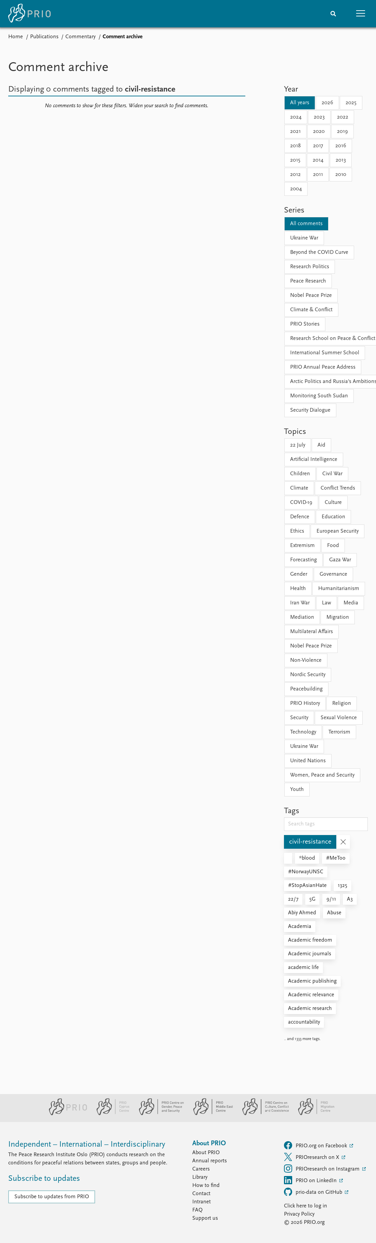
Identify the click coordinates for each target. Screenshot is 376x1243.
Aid (321, 445)
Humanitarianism (338, 588)
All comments (306, 224)
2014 (318, 160)
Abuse (334, 913)
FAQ (197, 1210)
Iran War (300, 603)
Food (333, 545)
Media (350, 603)
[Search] (333, 13)
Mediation (302, 617)
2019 (342, 131)
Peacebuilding (306, 689)
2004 (296, 189)
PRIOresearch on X (312, 1157)
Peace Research (308, 281)
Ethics (297, 531)
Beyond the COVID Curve (319, 252)
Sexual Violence (339, 718)
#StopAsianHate (307, 885)
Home (15, 37)
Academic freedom (310, 940)
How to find (206, 1185)
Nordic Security (307, 675)
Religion (341, 703)
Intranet (201, 1202)
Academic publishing (312, 981)
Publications (44, 37)
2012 (295, 174)
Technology (303, 732)
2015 (295, 160)
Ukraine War (304, 238)
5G (312, 899)
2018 (295, 146)
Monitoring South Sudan (319, 396)
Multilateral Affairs (311, 631)
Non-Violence (306, 660)
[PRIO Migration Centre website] (312, 1114)
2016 (340, 146)
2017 (318, 146)
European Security (337, 531)
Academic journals (309, 954)
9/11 (331, 899)
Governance (333, 574)
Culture (333, 502)
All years (299, 103)
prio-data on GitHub (313, 1192)
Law (326, 603)
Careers (201, 1169)
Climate (299, 488)
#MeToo (336, 858)
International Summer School (324, 353)
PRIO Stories (305, 324)
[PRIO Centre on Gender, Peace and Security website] (158, 1114)
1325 (342, 885)
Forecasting (303, 560)
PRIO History (305, 703)
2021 (295, 131)
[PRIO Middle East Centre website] (210, 1114)
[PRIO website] (65, 1114)
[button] (360, 13)
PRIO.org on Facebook (316, 1145)
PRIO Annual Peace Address (322, 367)
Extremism (302, 545)
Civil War (332, 474)
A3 (350, 899)
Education (333, 517)
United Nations (308, 761)
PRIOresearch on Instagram (322, 1168)
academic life (303, 967)
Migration (337, 617)
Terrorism (339, 732)
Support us (205, 1218)
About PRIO (206, 1153)
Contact (201, 1194)
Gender (298, 574)
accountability (304, 1022)
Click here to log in (305, 1206)
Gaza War (340, 560)
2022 (342, 117)
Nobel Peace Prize (311, 295)
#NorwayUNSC (305, 872)
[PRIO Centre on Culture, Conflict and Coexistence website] (262, 1114)
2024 (295, 117)
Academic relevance (311, 995)
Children (300, 474)
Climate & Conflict (311, 310)
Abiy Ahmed (302, 913)
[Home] (29, 13)
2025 (351, 103)
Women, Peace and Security (322, 775)
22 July (297, 445)
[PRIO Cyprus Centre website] (110, 1114)
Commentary (80, 37)
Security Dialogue (310, 410)
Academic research (310, 1008)
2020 (319, 131)
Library (199, 1177)
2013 (341, 160)
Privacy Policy (299, 1214)
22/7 (293, 899)
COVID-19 (301, 502)
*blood (307, 858)
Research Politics (309, 267)
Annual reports (209, 1161)
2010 (340, 174)
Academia (299, 926)
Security (299, 718)
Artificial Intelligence (313, 459)
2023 (319, 117)
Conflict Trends (338, 488)
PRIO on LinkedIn (311, 1180)
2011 (318, 174)
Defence (299, 517)
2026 (327, 103)
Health (298, 588)
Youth (297, 789)
